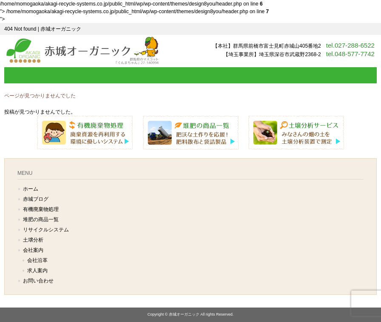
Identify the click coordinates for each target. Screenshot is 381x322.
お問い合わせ (38, 281)
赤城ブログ (35, 199)
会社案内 (33, 250)
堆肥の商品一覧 (41, 219)
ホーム (30, 189)
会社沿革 (37, 260)
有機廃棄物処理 (41, 209)
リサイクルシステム (46, 230)
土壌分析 (33, 240)
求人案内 (37, 271)
